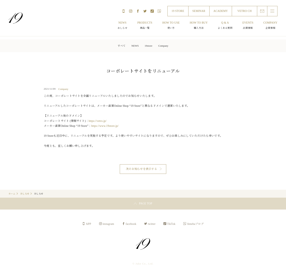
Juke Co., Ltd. (16, 18)
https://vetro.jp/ (98, 120)
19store (148, 45)
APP (123, 11)
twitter (145, 11)
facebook (138, 11)
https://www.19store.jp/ (105, 125)
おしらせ (24, 193)
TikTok (152, 11)
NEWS (135, 45)
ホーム (12, 193)
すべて (122, 45)
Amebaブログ (159, 11)
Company (163, 45)
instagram (130, 11)
